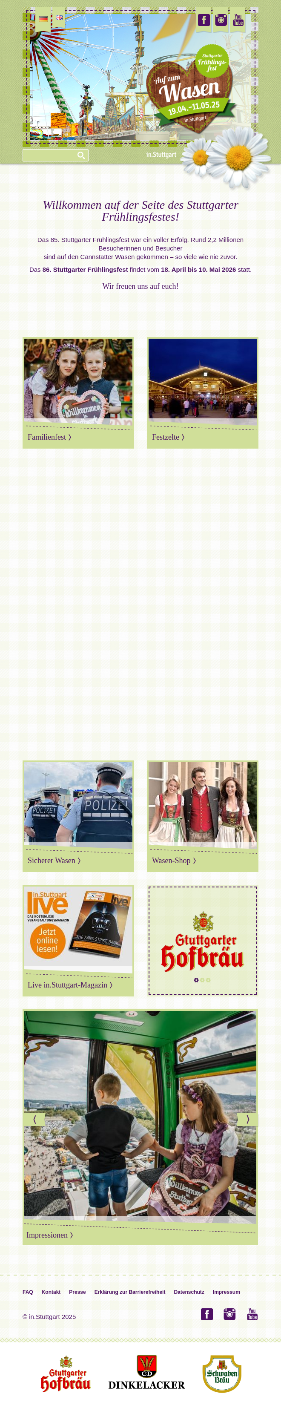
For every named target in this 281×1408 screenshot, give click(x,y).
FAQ (28, 1292)
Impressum (226, 1292)
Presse (77, 1292)
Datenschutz (189, 1292)
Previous (35, 1120)
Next (248, 1120)
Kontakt (51, 1292)
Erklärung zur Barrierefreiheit (130, 1292)
